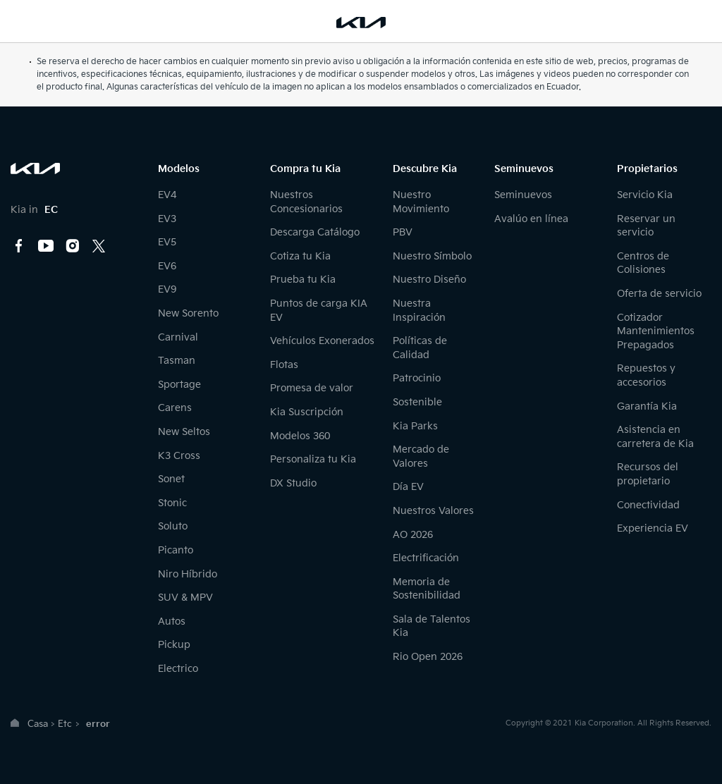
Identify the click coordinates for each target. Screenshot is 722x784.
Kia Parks (415, 426)
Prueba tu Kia (303, 280)
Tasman (176, 361)
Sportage (179, 385)
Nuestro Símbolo (432, 256)
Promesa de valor (311, 388)
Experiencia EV (652, 528)
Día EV (408, 487)
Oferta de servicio (659, 294)
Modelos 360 (300, 436)
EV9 (167, 289)
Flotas (284, 365)
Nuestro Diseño (429, 280)
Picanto (175, 550)
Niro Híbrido (187, 574)
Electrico (178, 669)
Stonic (172, 503)
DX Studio (293, 483)
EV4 (167, 195)
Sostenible (417, 402)
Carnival (178, 337)
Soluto (173, 526)
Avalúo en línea (531, 219)
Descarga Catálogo (315, 232)
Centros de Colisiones (643, 263)
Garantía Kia (647, 406)
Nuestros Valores (433, 511)
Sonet (171, 479)
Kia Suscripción (306, 412)
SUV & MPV (185, 598)
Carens (175, 408)
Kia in (34, 210)
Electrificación (426, 558)
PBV (402, 232)
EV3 (167, 219)
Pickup (174, 645)
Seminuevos (523, 195)
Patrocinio (417, 378)
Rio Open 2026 (428, 657)
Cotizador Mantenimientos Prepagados (656, 331)
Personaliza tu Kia (313, 459)
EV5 (167, 242)
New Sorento (188, 313)
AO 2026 (413, 535)
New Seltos (184, 432)
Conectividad (648, 505)
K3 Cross (179, 456)
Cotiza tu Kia (300, 256)
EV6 (167, 266)
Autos (171, 621)
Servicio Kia (645, 195)
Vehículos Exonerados (322, 341)
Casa (37, 724)
